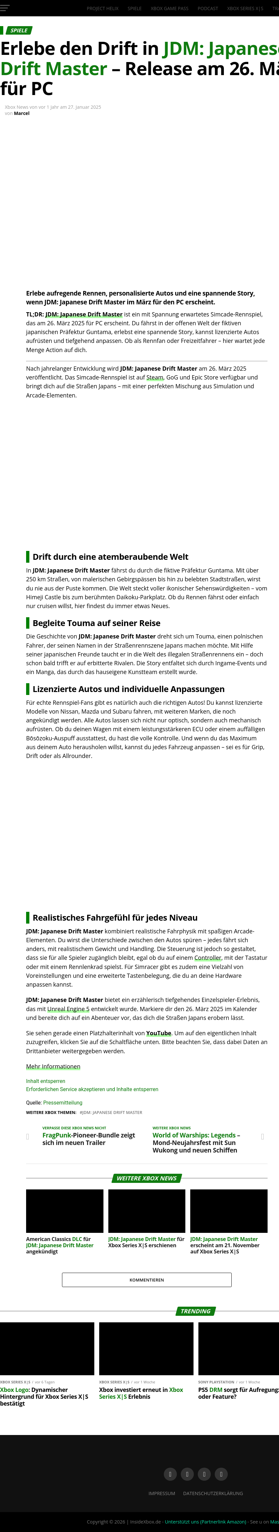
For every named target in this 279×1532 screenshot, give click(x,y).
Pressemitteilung (62, 1103)
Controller (207, 957)
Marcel (22, 113)
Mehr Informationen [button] (53, 1066)
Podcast (208, 8)
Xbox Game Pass (169, 8)
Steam (155, 377)
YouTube (158, 1033)
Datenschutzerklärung (213, 1493)
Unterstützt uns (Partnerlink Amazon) (205, 1522)
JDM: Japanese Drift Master (83, 314)
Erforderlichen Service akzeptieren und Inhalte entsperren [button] (92, 1089)
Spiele (135, 8)
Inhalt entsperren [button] (45, 1081)
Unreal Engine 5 (68, 1009)
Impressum (161, 1493)
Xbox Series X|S (245, 8)
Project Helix (102, 8)
